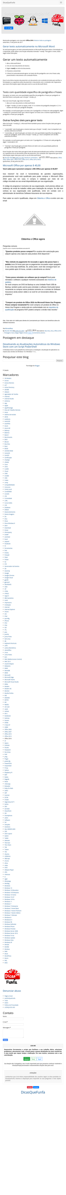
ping (6, 756)
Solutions (7, 827)
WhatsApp (8, 881)
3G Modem (8, 378)
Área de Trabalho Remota (12, 410)
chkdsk (7, 462)
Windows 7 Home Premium (13, 911)
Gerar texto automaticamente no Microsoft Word (29, 46)
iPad (6, 616)
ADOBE (7, 389)
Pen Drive (7, 752)
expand (7, 541)
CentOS (7, 455)
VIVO (6, 867)
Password (7, 750)
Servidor (7, 809)
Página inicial (23, 333)
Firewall (7, 555)
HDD (6, 587)
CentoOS (7, 453)
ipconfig (7, 618)
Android (7, 396)
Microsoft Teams (10, 679)
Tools (6, 1000)
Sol (5, 822)
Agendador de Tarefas (11, 394)
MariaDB (7, 670)
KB (5, 641)
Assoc (6, 412)
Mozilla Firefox (9, 693)
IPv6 (6, 625)
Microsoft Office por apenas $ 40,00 (21, 165)
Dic (5, 516)
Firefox (7, 553)
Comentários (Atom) (39, 333)
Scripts (7, 799)
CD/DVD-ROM (9, 451)
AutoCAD (7, 421)
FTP (6, 564)
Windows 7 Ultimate (11, 915)
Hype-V (7, 596)
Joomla (7, 634)
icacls (6, 600)
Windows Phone (9, 926)
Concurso (7, 487)
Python (7, 770)
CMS (6, 478)
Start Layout (8, 833)
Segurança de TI (9, 802)
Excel (6, 539)
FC (5, 546)
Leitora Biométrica (10, 648)
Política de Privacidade (11, 1005)
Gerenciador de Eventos (12, 566)
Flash (6, 557)
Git (5, 568)
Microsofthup (9, 328)
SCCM (6, 797)
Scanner (7, 795)
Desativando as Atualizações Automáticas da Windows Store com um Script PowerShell (31, 345)
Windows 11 (8, 901)
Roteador (7, 786)
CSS (6, 496)
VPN (6, 872)
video (6, 865)
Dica (52, 331)
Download (8, 528)
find (6, 550)
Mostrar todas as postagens (42, 40)
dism (6, 525)
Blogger (37, 365)
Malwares (7, 666)
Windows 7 (8, 904)
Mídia (6, 684)
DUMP (6, 534)
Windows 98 (8, 922)
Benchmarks (8, 437)
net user (7, 707)
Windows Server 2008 (11, 931)
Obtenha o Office (43, 198)
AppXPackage (9, 408)
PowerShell (8, 766)
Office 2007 (10, 159)
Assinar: (30, 333)
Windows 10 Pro (9, 899)
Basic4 (7, 435)
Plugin (6, 759)
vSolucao (7, 874)
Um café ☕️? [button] (8, 28)
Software (7, 820)
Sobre (6, 1003)
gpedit (6, 580)
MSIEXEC (7, 698)
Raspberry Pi (8, 772)
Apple (6, 405)
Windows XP (8, 942)
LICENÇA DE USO (10, 1007)
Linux (6, 652)
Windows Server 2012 (11, 933)
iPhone (7, 621)
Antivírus (7, 401)
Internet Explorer (10, 609)
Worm (6, 958)
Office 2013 (25, 159)
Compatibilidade (10, 485)
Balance (7, 432)
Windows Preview (10, 929)
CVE (6, 505)
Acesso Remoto (9, 383)
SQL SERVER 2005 (10, 829)
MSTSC (7, 700)
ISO (6, 627)
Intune (7, 611)
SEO (6, 806)
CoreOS (7, 494)
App (6, 403)
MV (6, 702)
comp (6, 482)
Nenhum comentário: (31, 157)
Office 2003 (8, 729)
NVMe (6, 722)
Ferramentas (8, 548)
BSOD (6, 448)
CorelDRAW (8, 491)
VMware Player (9, 870)
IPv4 (6, 623)
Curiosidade (8, 498)
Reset (6, 781)
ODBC (6, 727)
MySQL (7, 704)
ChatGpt (7, 460)
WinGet (7, 944)
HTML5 (7, 593)
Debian (7, 509)
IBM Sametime (9, 598)
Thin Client (8, 845)
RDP (6, 775)
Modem (7, 686)
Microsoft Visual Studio (12, 682)
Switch (7, 836)
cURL (6, 500)
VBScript (7, 858)
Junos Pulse (8, 636)
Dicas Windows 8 (10, 523)
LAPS (6, 645)
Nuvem (7, 720)
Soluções (7, 824)
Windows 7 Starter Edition (13, 913)
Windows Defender (10, 924)
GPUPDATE (8, 584)
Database (7, 507)
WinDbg (7, 883)
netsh (6, 709)
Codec (6, 480)
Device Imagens (9, 514)
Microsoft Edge (9, 677)
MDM (6, 673)
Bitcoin (7, 442)
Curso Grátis (8, 503)
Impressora (8, 602)
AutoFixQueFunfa (10, 998)
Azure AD (7, 428)
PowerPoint (8, 763)
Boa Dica (47, 331)
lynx (6, 657)
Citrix (6, 466)
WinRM (7, 947)
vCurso (7, 861)
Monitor (7, 691)
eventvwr (7, 537)
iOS (6, 614)
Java (6, 632)
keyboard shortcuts (10, 643)
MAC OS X (8, 661)
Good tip (7, 571)
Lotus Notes (8, 654)
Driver (6, 530)
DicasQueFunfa (9, 2)
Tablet (6, 838)
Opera (6, 743)
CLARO (7, 469)
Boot (6, 446)
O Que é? (7, 725)
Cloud (6, 471)
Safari (6, 790)
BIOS (6, 439)
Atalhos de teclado (10, 414)
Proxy (6, 768)
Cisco (6, 464)
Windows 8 (8, 917)
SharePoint (8, 811)
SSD (6, 831)
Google (7, 573)
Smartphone (8, 815)
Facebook (7, 543)
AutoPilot (7, 423)
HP (5, 589)
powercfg (7, 761)
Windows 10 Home (10, 895)
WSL (6, 960)
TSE (6, 852)
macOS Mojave (9, 664)
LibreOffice (8, 650)
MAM (6, 668)
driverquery (8, 532)
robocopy (7, 784)
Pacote (7, 747)
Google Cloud (9, 577)
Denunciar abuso (12, 990)
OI (5, 741)
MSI (6, 695)
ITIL (6, 630)
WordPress (8, 956)
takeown (7, 840)
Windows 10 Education (12, 890)
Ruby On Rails (9, 788)
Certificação (8, 457)
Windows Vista (9, 940)
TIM (6, 847)
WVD (6, 963)
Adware (7, 392)
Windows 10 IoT (9, 897)
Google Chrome (9, 575)
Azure (6, 426)
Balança (7, 430)
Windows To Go (9, 935)
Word (39, 159)
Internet (7, 607)
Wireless (7, 949)
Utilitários (7, 856)
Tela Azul (7, 843)
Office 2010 (17, 159)
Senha (6, 804)
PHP (6, 754)
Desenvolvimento (10, 512)
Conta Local (8, 489)
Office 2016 (33, 159)
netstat (7, 711)
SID (6, 813)
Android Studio (9, 399)
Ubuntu (7, 854)
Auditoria (7, 419)
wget (6, 879)
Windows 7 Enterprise (11, 906)
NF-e (6, 713)
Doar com (26, 1058)
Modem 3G (8, 688)
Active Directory (9, 387)
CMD (6, 473)
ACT (6, 385)
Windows (7, 886)
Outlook (7, 745)
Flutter (7, 559)
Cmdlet (7, 476)
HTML (6, 591)
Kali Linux (7, 639)
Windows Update (10, 938)
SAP (6, 793)
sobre (6, 818)
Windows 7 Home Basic (12, 908)
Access (7, 380)
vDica (6, 863)
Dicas (6, 521)
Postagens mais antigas (11, 333)
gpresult (7, 582)
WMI (6, 951)
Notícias (7, 718)
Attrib (6, 417)
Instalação (8, 605)
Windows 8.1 (8, 920)
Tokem (7, 849)
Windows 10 (8, 888)
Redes (6, 777)
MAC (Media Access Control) (13, 659)
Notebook (8, 716)
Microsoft (7, 675)
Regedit (7, 779)
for (5, 562)
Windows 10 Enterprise (12, 892)
